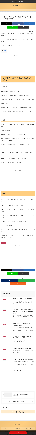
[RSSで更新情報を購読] (18, 283)
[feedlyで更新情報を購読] (26, 280)
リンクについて (30, 428)
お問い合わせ (18, 428)
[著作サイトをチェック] (9, 280)
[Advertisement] (18, 65)
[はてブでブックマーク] (29, 23)
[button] (23, 27)
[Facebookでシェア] (18, 23)
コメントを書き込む (18, 412)
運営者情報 (30, 429)
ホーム (6, 428)
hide (5, 50)
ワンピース (3, 242)
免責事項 (6, 429)
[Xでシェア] (6, 23)
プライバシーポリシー (18, 429)
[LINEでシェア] (12, 27)
